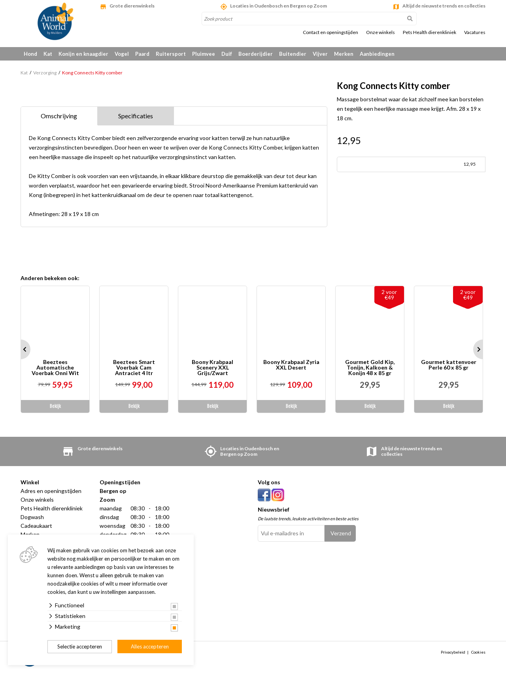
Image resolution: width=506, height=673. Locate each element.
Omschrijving (59, 115)
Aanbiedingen (377, 54)
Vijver (320, 54)
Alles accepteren (150, 646)
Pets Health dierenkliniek (429, 32)
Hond (30, 54)
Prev (20, 349)
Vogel (122, 54)
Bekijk (55, 406)
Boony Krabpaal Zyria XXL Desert (291, 365)
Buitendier (292, 54)
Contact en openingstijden (330, 32)
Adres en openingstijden (51, 490)
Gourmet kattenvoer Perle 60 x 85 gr (448, 365)
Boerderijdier (255, 54)
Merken (343, 54)
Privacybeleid (453, 652)
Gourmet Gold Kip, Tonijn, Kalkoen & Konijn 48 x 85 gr (370, 367)
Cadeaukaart (36, 525)
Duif (226, 54)
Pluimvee (203, 54)
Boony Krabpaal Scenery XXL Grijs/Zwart (212, 367)
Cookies (478, 652)
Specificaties (135, 115)
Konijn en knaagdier (83, 54)
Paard (142, 54)
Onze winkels (380, 32)
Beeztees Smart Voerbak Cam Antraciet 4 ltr (134, 367)
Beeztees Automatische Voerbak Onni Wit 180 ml (55, 367)
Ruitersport (171, 54)
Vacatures (474, 32)
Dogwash (32, 517)
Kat (47, 54)
